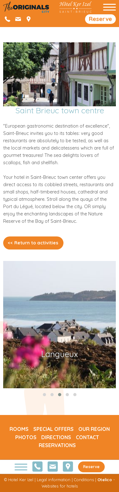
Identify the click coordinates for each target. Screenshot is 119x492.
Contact (87, 437)
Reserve (100, 19)
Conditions (84, 479)
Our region (94, 429)
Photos (25, 437)
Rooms (19, 429)
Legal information (53, 479)
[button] (44, 394)
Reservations (57, 445)
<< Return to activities (33, 243)
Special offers (53, 429)
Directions (56, 437)
